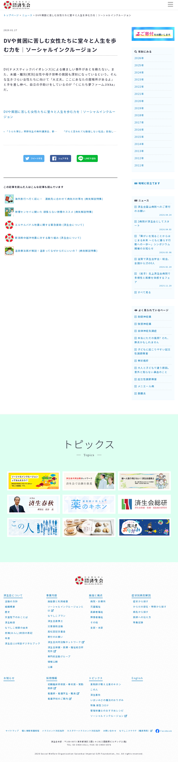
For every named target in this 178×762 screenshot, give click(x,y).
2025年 (139, 65)
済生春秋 (95, 694)
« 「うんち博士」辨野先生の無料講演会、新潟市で (33, 131)
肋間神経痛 (142, 316)
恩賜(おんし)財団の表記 (18, 632)
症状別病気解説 (141, 595)
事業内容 (51, 595)
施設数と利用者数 (58, 601)
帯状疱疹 (141, 360)
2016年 (139, 129)
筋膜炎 (140, 393)
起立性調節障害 (145, 379)
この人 (94, 689)
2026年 (139, 58)
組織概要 (10, 606)
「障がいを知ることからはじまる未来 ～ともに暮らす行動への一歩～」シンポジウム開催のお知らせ (153, 244)
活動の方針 (11, 601)
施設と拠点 (96, 595)
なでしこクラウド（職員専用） (136, 730)
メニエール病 (144, 386)
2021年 (139, 94)
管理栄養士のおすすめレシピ (107, 710)
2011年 (139, 165)
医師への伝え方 (142, 617)
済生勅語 (10, 622)
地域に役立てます (147, 183)
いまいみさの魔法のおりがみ (107, 699)
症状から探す (141, 601)
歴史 (7, 611)
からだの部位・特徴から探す (149, 606)
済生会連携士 (55, 620)
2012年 (139, 158)
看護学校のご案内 (60, 698)
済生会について (13, 595)
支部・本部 (96, 627)
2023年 (139, 79)
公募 (50, 666)
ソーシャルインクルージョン (108, 715)
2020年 (139, 101)
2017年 (139, 122)
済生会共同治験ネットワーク (66, 642)
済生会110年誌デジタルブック (22, 643)
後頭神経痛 (142, 324)
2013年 (139, 151)
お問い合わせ (110, 730)
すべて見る (142, 292)
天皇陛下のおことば (16, 617)
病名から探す (141, 611)
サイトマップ (12, 730)
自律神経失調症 (145, 331)
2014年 (139, 144)
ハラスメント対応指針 (53, 730)
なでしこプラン (57, 615)
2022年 (139, 86)
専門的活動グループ (59, 656)
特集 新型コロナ (99, 705)
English (137, 678)
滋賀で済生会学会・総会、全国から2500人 (153, 263)
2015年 (139, 136)
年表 (7, 638)
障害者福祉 (96, 617)
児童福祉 (95, 606)
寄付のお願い (55, 636)
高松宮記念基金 (57, 631)
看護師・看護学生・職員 (64, 693)
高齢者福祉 (96, 611)
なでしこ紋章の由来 (16, 627)
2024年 (139, 72)
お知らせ (9, 678)
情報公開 (53, 661)
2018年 (139, 115)
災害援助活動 (55, 626)
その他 (94, 622)
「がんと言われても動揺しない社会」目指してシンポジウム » (98, 131)
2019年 (139, 108)
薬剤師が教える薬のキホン (105, 684)
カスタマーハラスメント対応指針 (83, 730)
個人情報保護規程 (30, 730)
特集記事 (138, 622)
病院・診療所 (98, 601)
